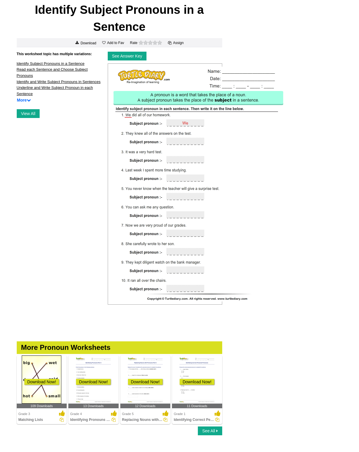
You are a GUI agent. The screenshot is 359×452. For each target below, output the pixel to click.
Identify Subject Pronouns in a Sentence (51, 63)
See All (210, 431)
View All (28, 113)
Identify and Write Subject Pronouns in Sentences (59, 82)
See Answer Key (127, 56)
